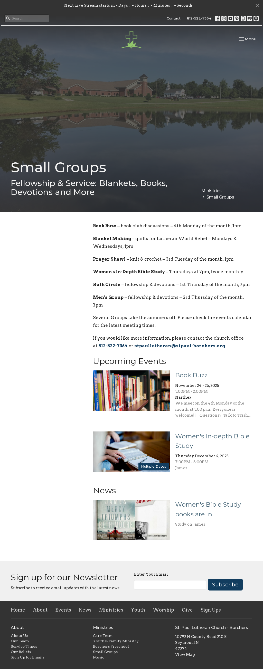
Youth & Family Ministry (116, 641)
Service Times (24, 646)
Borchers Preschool (111, 646)
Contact (174, 18)
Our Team (20, 641)
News (85, 610)
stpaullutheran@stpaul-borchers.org (179, 345)
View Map (185, 654)
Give (187, 610)
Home (18, 610)
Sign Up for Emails (27, 657)
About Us (19, 636)
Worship (163, 610)
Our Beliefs (21, 652)
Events (63, 610)
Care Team (102, 636)
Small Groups (105, 652)
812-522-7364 (199, 18)
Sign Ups (211, 610)
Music (98, 657)
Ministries (211, 190)
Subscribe (225, 585)
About (40, 610)
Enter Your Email (151, 574)
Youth (138, 610)
